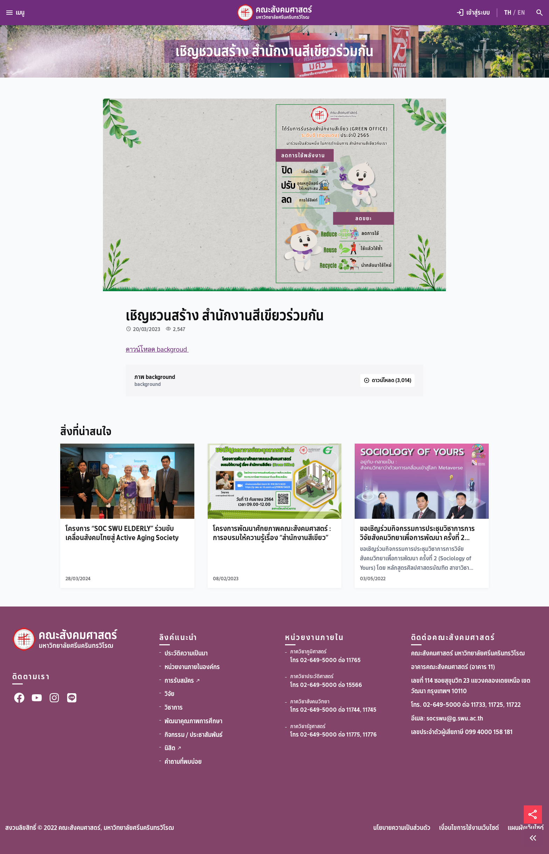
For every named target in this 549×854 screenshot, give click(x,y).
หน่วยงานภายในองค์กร (192, 667)
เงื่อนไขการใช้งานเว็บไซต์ (469, 828)
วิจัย (169, 694)
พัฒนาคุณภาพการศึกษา (193, 721)
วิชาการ (174, 707)
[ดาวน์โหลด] (387, 380)
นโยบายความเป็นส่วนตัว (401, 828)
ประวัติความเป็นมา (186, 653)
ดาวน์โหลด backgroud (157, 349)
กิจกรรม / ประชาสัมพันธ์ (193, 735)
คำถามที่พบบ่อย (183, 762)
